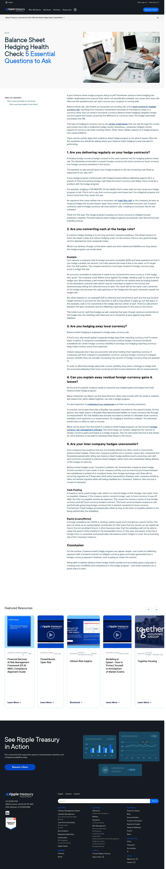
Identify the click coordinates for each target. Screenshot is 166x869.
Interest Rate (96, 836)
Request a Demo (151, 10)
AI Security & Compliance (100, 813)
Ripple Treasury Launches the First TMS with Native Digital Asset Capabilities (34, 18)
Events (129, 831)
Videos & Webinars (134, 827)
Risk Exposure (96, 831)
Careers (130, 862)
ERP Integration (63, 840)
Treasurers (131, 845)
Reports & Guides (133, 824)
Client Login (141, 2)
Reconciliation (63, 831)
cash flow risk (124, 200)
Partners (61, 853)
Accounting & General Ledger (67, 817)
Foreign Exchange (98, 833)
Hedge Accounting (98, 841)
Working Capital (63, 825)
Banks (60, 857)
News (129, 834)
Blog (128, 814)
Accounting (131, 848)
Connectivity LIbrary (64, 843)
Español (77, 794)
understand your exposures (100, 404)
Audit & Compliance (98, 844)
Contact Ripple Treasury (101, 853)
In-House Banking (98, 823)
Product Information (134, 821)
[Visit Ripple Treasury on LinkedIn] (9, 813)
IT (127, 852)
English (60, 794)
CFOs (129, 841)
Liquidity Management (66, 814)
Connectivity (62, 838)
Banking (60, 819)
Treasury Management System (69, 811)
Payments (96, 820)
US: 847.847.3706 (12, 801)
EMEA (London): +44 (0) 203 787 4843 (19, 804)
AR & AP (60, 828)
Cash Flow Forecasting (66, 822)
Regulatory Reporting (66, 834)
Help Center (153, 2)
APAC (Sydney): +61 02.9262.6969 (18, 807)
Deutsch (68, 794)
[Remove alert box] (158, 18)
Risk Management (99, 826)
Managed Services (98, 846)
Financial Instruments (99, 828)
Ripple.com (131, 859)
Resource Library (133, 811)
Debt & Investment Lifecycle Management (105, 839)
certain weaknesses (118, 124)
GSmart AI (96, 811)
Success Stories (132, 817)
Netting (95, 817)
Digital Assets (63, 846)
